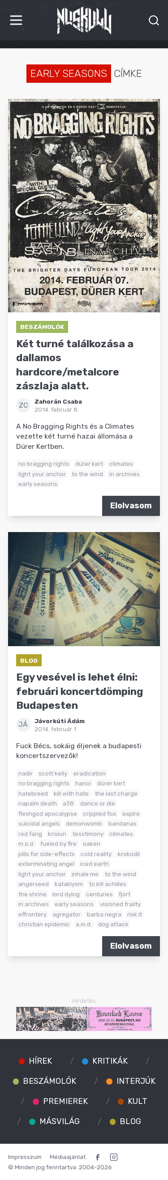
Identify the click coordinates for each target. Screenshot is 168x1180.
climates (121, 463)
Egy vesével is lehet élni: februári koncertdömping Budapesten (79, 691)
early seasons (37, 483)
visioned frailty (120, 903)
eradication (89, 773)
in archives (124, 473)
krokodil (129, 853)
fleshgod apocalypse (47, 813)
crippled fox (99, 813)
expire (131, 813)
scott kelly (53, 773)
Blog (29, 660)
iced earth (94, 863)
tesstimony (88, 833)
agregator (66, 914)
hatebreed (33, 793)
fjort (124, 894)
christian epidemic (44, 924)
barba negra (104, 914)
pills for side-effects (46, 853)
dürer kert (89, 463)
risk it (134, 914)
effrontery (32, 914)
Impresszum (25, 1156)
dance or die (97, 803)
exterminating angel (46, 863)
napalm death (37, 803)
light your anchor (42, 473)
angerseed (33, 883)
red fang (30, 833)
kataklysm (69, 883)
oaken (91, 843)
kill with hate (71, 793)
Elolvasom (131, 506)
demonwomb (84, 823)
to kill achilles (107, 883)
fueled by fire (58, 843)
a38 (68, 803)
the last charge (116, 793)
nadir (25, 773)
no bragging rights (43, 463)
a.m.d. (84, 924)
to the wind (87, 473)
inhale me (85, 874)
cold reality (96, 853)
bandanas (122, 823)
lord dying (66, 894)
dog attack (113, 924)
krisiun (57, 833)
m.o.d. (26, 843)
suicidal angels (39, 823)
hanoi (83, 783)
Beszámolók (42, 326)
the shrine (32, 894)
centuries (99, 894)
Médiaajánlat (68, 1156)
